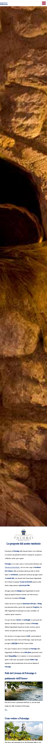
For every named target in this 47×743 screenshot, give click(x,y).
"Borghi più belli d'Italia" (12, 567)
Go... (6, 709)
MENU (4, 3)
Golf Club (14, 643)
